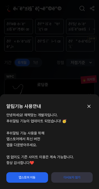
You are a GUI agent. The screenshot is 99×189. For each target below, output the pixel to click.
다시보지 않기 (72, 177)
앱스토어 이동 (27, 177)
